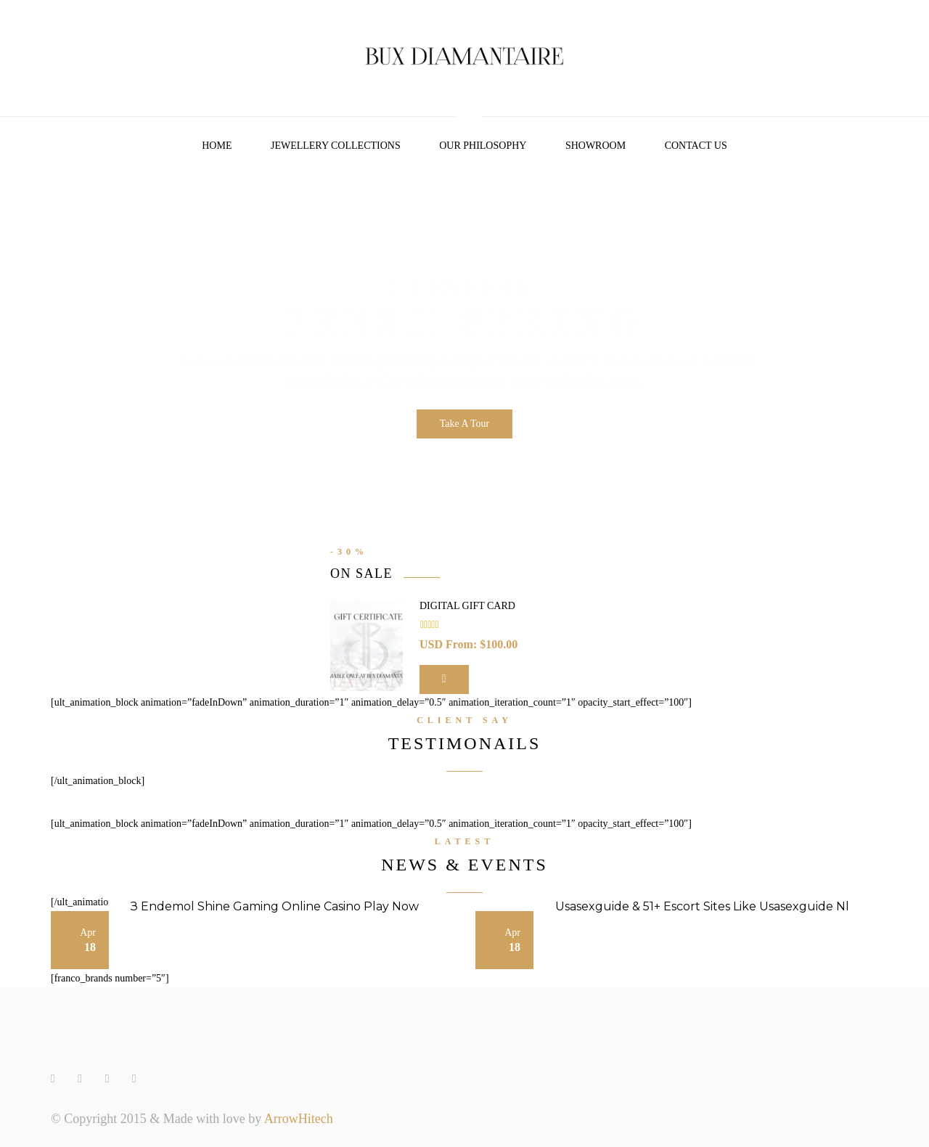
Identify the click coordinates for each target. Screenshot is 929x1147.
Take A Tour (465, 423)
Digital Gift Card (467, 605)
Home (217, 145)
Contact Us (696, 145)
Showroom (595, 145)
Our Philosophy (482, 145)
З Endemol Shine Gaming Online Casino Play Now (275, 906)
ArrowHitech (298, 1118)
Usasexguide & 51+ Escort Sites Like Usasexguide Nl (702, 906)
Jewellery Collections (336, 145)
